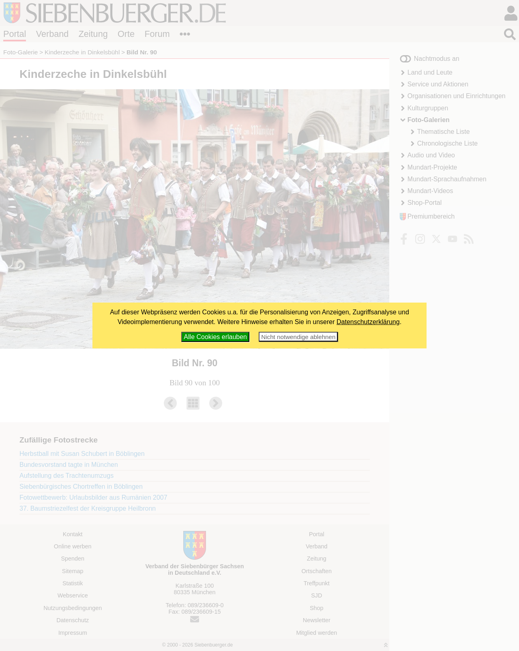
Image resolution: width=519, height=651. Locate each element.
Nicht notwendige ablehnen (298, 336)
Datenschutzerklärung (368, 321)
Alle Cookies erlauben (215, 336)
